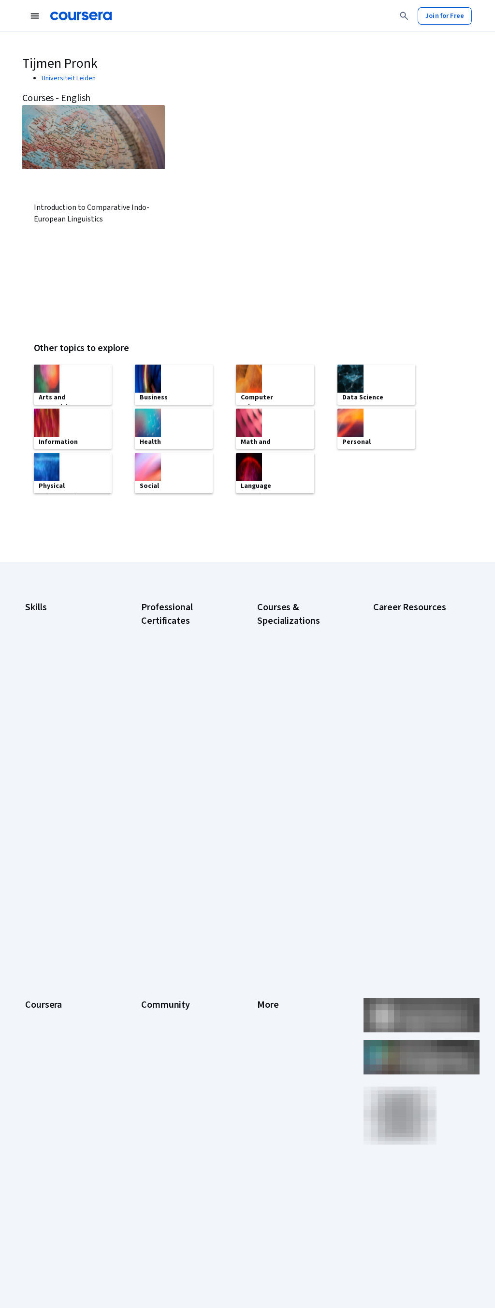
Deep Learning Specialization (299, 688)
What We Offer (46, 894)
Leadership (41, 909)
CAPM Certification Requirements (400, 636)
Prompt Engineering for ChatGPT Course (291, 770)
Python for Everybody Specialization (288, 795)
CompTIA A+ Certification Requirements (409, 660)
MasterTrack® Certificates (63, 981)
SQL (31, 747)
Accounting (41, 617)
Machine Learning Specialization (282, 746)
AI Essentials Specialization (296, 630)
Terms (266, 909)
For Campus (42, 1039)
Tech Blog (155, 952)
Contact (268, 967)
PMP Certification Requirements (398, 786)
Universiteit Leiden (69, 78)
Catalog (36, 938)
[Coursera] (81, 16)
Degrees (37, 996)
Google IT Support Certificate (184, 693)
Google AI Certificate (171, 630)
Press (265, 880)
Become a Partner (51, 1054)
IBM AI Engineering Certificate (183, 746)
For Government (49, 1025)
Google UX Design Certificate (183, 732)
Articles (268, 981)
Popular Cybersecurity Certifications (405, 810)
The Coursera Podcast (173, 938)
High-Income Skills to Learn (412, 743)
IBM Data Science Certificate (182, 785)
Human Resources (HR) (57, 689)
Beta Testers (160, 909)
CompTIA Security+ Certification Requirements (412, 684)
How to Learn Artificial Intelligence (404, 762)
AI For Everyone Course (291, 659)
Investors (271, 894)
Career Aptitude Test (404, 617)
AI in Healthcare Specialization (300, 674)
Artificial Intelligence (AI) (60, 631)
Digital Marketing (49, 675)
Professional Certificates (61, 967)
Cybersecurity (45, 646)
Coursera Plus (45, 952)
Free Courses (44, 1083)
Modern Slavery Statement (296, 1025)
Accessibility (275, 952)
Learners (154, 880)
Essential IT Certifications (410, 704)
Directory (270, 996)
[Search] (404, 16)
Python (35, 733)
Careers (36, 923)
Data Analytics (45, 660)
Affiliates (269, 1010)
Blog (147, 923)
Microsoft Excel (47, 704)
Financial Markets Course (293, 727)
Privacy (267, 923)
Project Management (55, 718)
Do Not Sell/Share (282, 1039)
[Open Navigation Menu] (34, 16)
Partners (153, 894)
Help (263, 938)
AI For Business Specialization (300, 645)
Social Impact (44, 1068)
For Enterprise (46, 1010)
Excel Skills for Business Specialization (291, 708)
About (34, 880)
